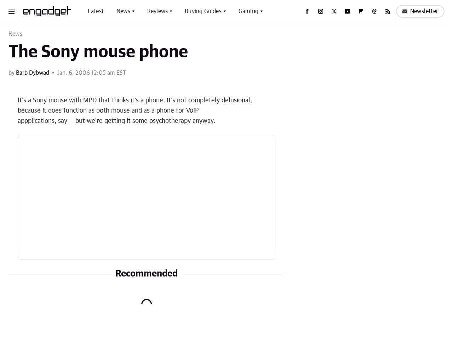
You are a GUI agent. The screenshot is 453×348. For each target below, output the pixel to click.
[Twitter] (334, 11)
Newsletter (420, 11)
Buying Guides (203, 11)
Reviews (157, 11)
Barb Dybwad (32, 73)
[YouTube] (347, 11)
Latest (96, 11)
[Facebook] (307, 11)
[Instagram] (320, 11)
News (123, 11)
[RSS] (388, 11)
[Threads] (374, 11)
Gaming (248, 11)
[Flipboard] (361, 11)
